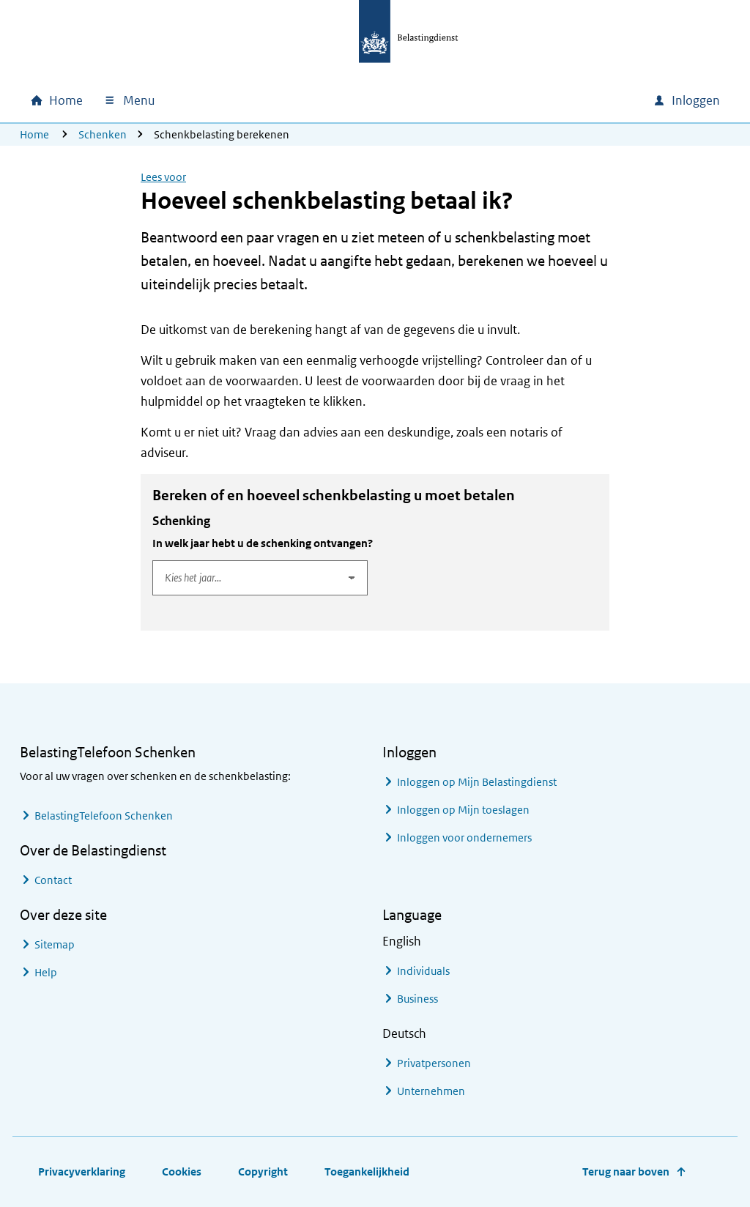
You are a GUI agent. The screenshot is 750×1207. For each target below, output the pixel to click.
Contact (53, 880)
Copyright (263, 1171)
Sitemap (54, 944)
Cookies (181, 1171)
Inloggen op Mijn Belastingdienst (477, 782)
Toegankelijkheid (366, 1171)
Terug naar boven (625, 1171)
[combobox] (516, 100)
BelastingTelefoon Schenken (103, 815)
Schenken (102, 134)
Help (45, 972)
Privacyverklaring (81, 1171)
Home (34, 134)
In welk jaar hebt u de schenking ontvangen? (262, 543)
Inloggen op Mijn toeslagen (463, 810)
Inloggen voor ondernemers (464, 837)
